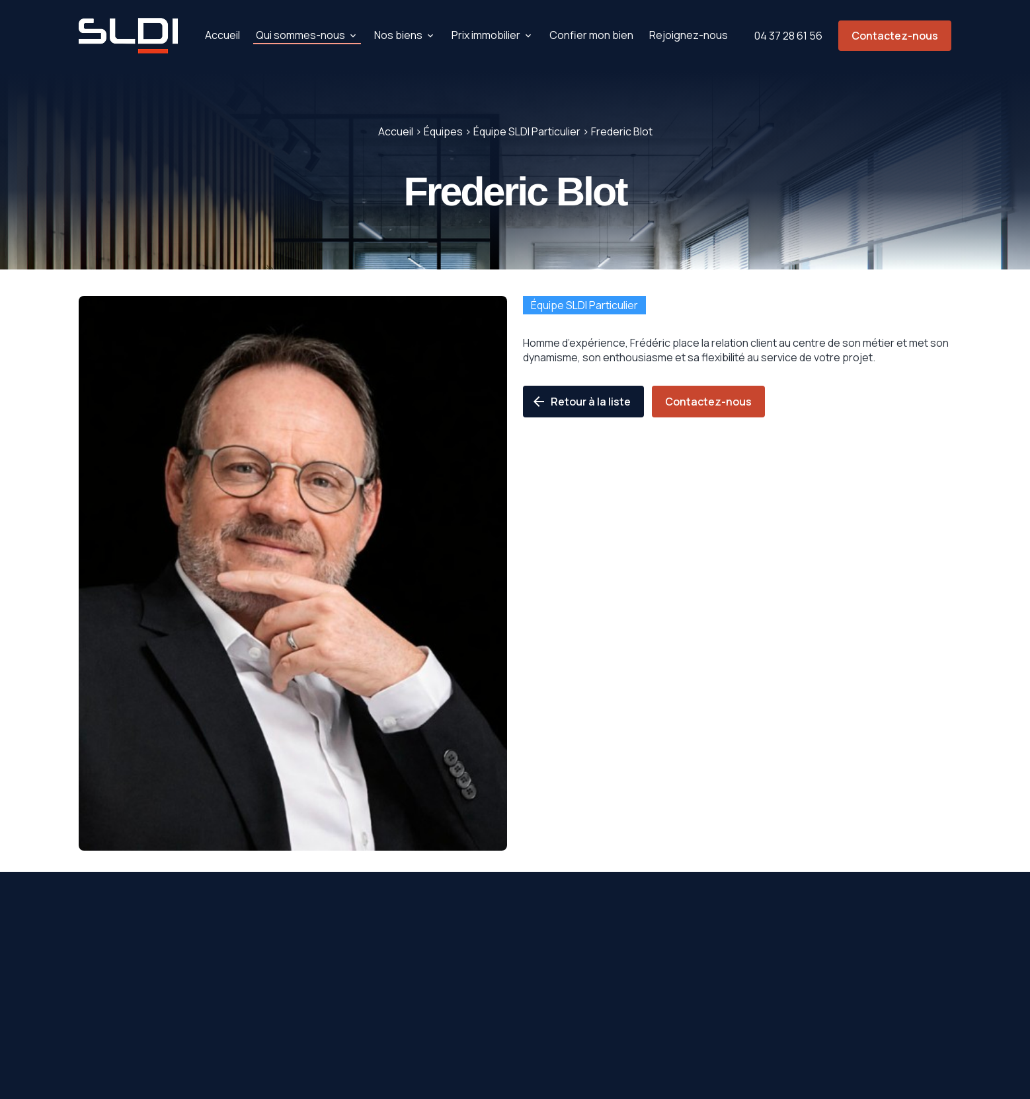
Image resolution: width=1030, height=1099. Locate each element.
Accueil (222, 35)
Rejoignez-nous (688, 35)
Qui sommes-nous (300, 35)
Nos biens (398, 35)
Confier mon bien (591, 35)
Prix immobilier (486, 35)
